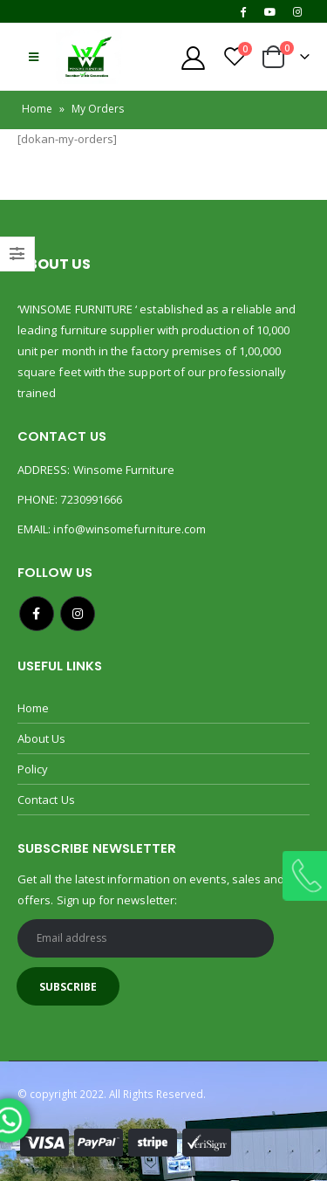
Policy (32, 769)
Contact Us (46, 799)
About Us (41, 738)
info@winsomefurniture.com (129, 529)
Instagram (77, 613)
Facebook (36, 613)
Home (37, 108)
